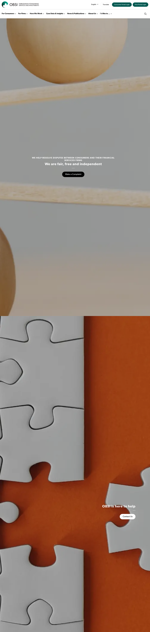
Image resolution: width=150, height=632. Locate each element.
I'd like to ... (105, 14)
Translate (106, 5)
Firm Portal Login (140, 5)
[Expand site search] (145, 13)
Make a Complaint (73, 174)
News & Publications (75, 14)
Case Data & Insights (54, 14)
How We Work (36, 14)
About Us (92, 14)
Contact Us (127, 516)
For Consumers (8, 14)
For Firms (22, 14)
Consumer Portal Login (121, 5)
